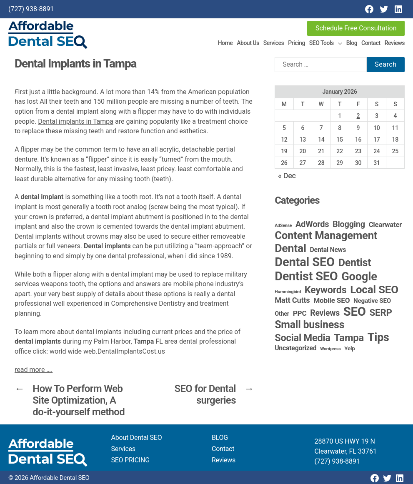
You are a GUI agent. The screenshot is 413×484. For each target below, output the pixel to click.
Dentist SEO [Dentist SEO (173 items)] (306, 276)
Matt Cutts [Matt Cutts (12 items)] (292, 300)
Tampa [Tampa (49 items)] (349, 338)
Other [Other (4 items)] (282, 313)
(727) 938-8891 (31, 9)
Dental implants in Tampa (75, 121)
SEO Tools (321, 43)
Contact (370, 43)
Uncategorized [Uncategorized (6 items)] (295, 348)
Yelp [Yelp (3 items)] (349, 348)
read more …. (34, 370)
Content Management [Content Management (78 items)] (326, 235)
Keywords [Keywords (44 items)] (326, 290)
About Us (248, 43)
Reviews (395, 43)
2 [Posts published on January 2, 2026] (358, 115)
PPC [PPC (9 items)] (300, 313)
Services (273, 43)
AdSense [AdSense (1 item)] (283, 225)
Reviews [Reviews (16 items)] (325, 313)
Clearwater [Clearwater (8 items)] (385, 224)
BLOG (220, 438)
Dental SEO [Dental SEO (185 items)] (305, 262)
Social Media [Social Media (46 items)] (302, 338)
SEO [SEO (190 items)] (354, 311)
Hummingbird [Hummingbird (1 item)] (288, 291)
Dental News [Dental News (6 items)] (328, 250)
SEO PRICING (130, 460)
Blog (351, 43)
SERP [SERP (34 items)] (381, 312)
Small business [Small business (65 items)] (309, 325)
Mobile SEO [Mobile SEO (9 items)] (331, 300)
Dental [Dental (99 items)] (290, 248)
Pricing (296, 43)
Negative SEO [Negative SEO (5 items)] (372, 300)
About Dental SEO (136, 438)
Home (225, 43)
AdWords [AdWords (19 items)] (312, 224)
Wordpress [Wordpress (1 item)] (330, 349)
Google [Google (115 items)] (359, 276)
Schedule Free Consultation (356, 28)
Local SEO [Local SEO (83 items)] (374, 289)
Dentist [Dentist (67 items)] (354, 263)
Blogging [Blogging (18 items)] (349, 224)
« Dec (287, 175)
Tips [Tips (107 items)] (378, 337)
